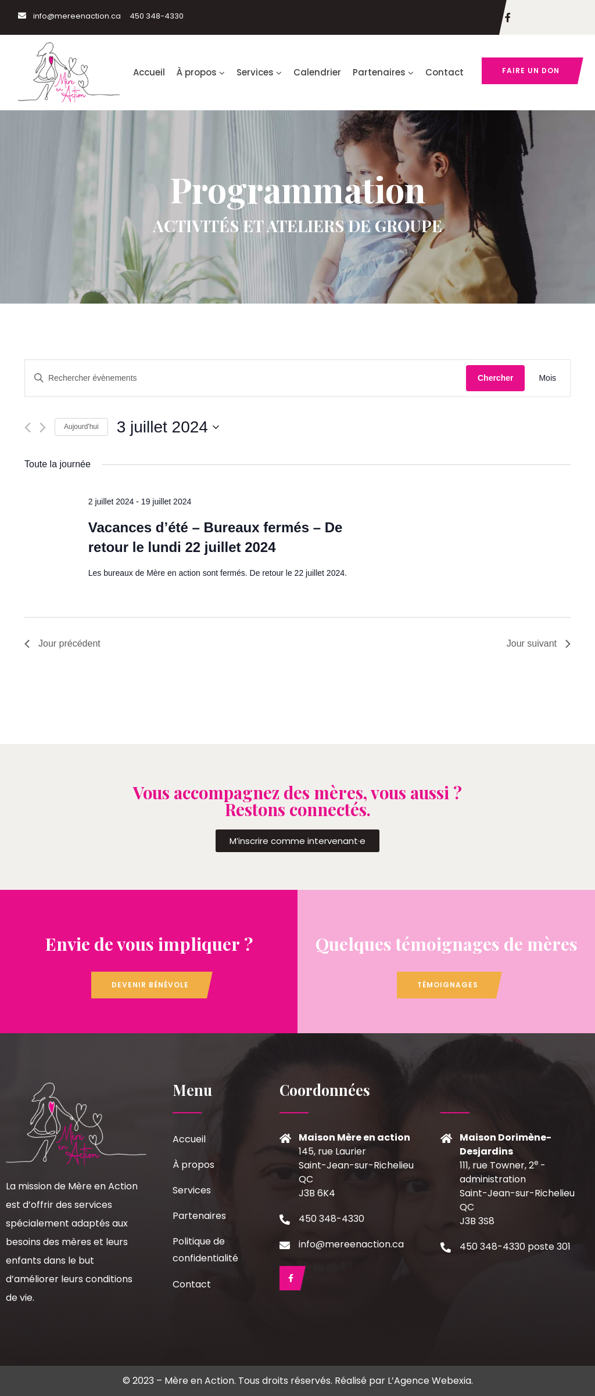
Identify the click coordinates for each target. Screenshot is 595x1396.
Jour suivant (539, 643)
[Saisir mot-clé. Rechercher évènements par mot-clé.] (245, 378)
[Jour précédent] (27, 427)
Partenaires (383, 72)
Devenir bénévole (150, 985)
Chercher (495, 378)
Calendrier (317, 72)
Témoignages (447, 985)
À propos (201, 72)
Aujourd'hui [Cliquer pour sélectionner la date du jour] (81, 427)
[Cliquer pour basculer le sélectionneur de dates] (168, 427)
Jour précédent (62, 643)
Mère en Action (199, 1380)
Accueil (149, 72)
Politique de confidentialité (205, 1250)
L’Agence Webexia (429, 1380)
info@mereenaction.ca (69, 15)
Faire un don (531, 70)
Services (259, 72)
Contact (444, 72)
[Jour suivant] (43, 427)
